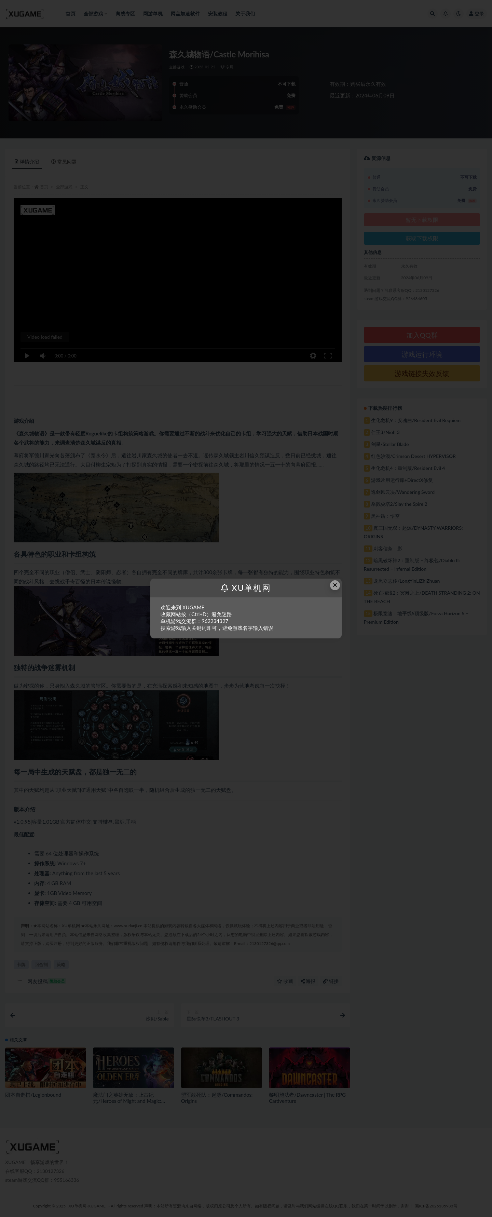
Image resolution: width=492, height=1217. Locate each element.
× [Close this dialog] (335, 585)
